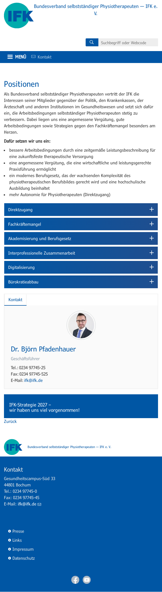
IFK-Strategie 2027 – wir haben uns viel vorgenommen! (45, 407)
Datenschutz (23, 558)
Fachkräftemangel (24, 224)
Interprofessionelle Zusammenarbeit (41, 252)
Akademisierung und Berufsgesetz (39, 238)
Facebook (75, 580)
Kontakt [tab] (15, 299)
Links (17, 540)
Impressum (23, 549)
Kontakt (39, 56)
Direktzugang (20, 209)
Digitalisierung (21, 267)
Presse (18, 531)
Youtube (87, 580)
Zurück (10, 421)
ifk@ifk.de (33, 380)
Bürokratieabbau (23, 281)
